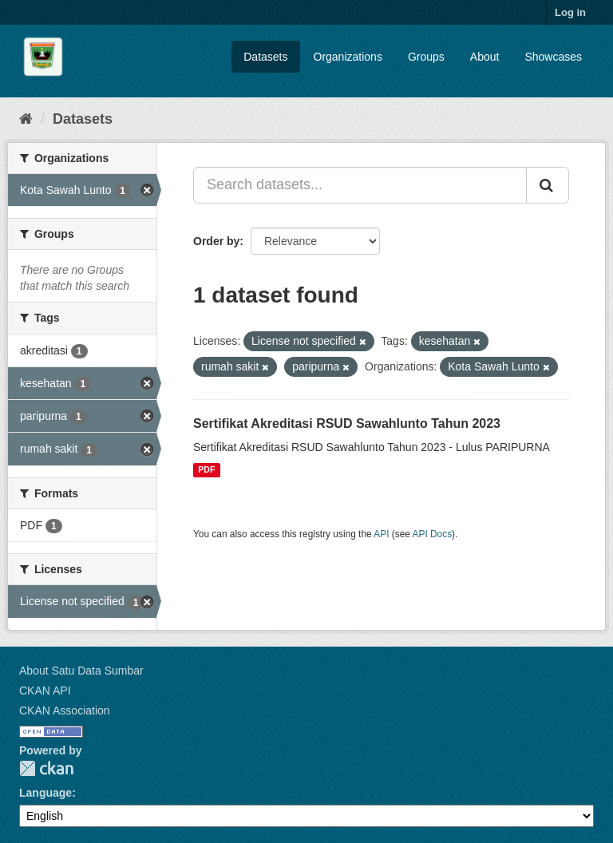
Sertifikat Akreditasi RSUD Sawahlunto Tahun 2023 (346, 423)
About (485, 56)
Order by (216, 241)
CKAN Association (64, 710)
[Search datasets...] (360, 185)
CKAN (46, 768)
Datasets (265, 56)
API (381, 534)
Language (45, 792)
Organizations (348, 56)
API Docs (433, 534)
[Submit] (547, 185)
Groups (426, 56)
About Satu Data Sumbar (81, 670)
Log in (570, 12)
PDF (206, 470)
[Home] (26, 119)
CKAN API (45, 690)
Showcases (553, 56)
